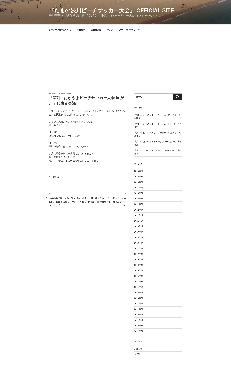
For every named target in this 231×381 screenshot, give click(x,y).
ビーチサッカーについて (60, 30)
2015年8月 (139, 270)
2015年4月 (139, 276)
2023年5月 (139, 199)
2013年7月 (139, 298)
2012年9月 (139, 309)
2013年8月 (139, 292)
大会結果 (81, 30)
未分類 (137, 354)
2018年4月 (139, 243)
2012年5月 (139, 331)
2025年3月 (139, 176)
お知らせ (56, 177)
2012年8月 (139, 314)
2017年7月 (139, 248)
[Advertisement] (115, 57)
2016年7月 (139, 259)
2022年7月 (139, 204)
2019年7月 (139, 226)
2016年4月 (139, 265)
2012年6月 (139, 326)
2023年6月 (139, 193)
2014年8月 (139, 281)
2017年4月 (139, 254)
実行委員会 (96, 30)
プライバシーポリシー (129, 30)
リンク (110, 30)
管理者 (68, 93)
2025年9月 (139, 171)
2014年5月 (139, 287)
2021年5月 (139, 221)
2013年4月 (139, 303)
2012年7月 (139, 320)
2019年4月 (139, 232)
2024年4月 (139, 187)
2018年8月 (139, 237)
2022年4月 (139, 210)
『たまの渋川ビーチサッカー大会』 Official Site (111, 10)
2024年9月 (139, 182)
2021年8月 (139, 215)
